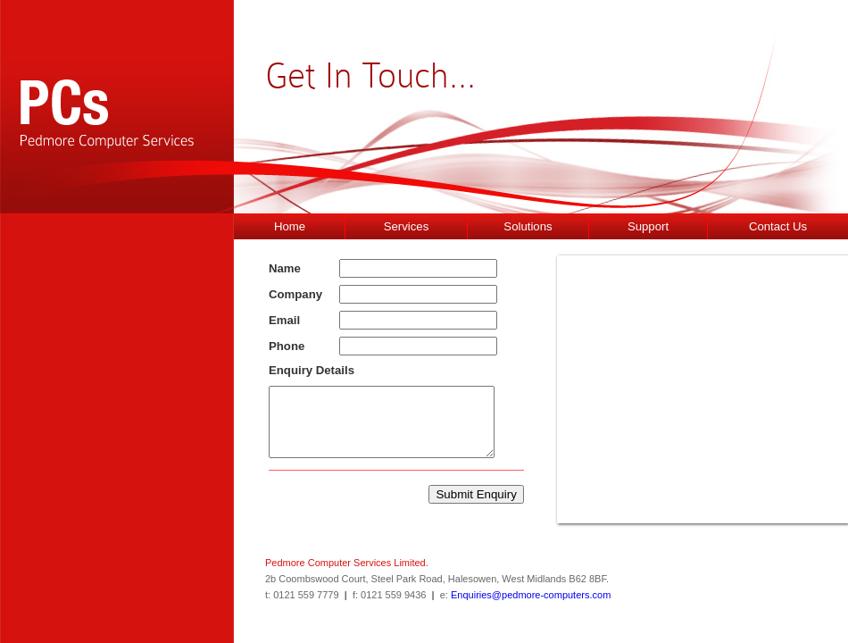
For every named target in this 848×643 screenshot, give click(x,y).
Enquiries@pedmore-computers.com (531, 594)
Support (648, 226)
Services (406, 226)
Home (289, 226)
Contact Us (778, 226)
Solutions (527, 226)
